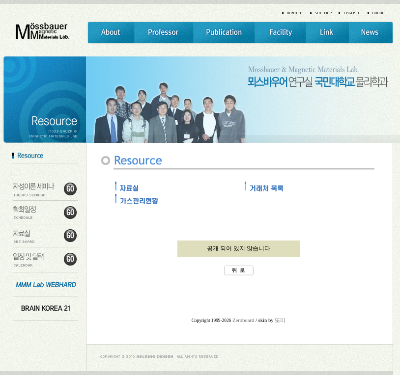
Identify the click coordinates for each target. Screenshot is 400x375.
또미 (280, 320)
